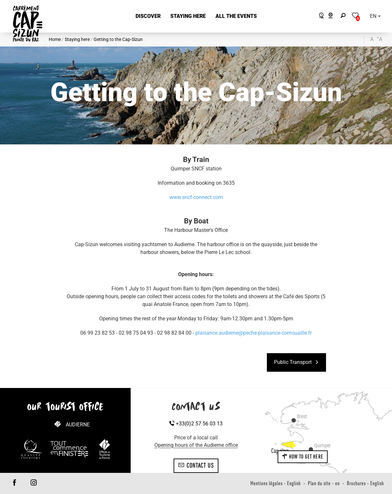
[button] (148, 16)
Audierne (78, 424)
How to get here (302, 457)
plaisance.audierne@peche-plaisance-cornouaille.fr (253, 333)
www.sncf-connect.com (196, 197)
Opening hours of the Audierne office (196, 445)
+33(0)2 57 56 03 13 (196, 424)
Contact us (196, 465)
